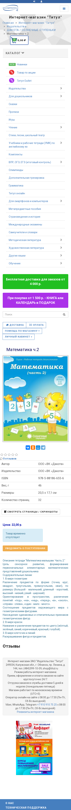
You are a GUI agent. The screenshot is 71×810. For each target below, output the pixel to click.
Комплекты (15, 154)
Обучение (35, 263)
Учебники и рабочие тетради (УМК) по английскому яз (35, 144)
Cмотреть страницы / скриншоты (31, 511)
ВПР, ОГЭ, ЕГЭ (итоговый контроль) (35, 162)
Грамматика (16, 185)
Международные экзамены (25, 224)
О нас (9, 803)
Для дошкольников (35, 96)
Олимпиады (16, 170)
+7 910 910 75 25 (47, 704)
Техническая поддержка (26, 807)
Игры (12, 119)
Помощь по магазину (22, 331)
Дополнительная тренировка (26, 177)
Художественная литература (35, 247)
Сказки (13, 104)
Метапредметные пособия (25, 208)
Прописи (14, 111)
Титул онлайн (17, 193)
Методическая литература (35, 240)
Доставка (15, 325)
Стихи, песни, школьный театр (27, 135)
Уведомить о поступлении (25, 548)
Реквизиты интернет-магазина (35, 711)
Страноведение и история (24, 216)
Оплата (36, 325)
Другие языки (35, 255)
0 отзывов (9, 458)
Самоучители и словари (23, 232)
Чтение (35, 127)
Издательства (35, 88)
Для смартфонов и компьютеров (35, 201)
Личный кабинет (18, 336)
